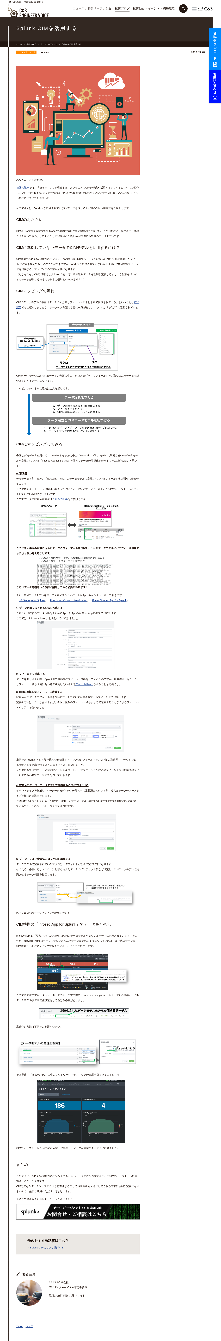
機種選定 (169, 8)
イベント (154, 8)
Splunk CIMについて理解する (47, 1247)
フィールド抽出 (84, 684)
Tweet (19, 1326)
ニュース (78, 8)
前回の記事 (22, 187)
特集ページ (95, 8)
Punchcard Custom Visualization (68, 600)
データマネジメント (48, 44)
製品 (109, 8)
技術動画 (139, 8)
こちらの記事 (60, 499)
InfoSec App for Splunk (32, 600)
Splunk (46, 52)
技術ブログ (122, 8)
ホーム (19, 44)
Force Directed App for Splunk (109, 600)
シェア (29, 1326)
